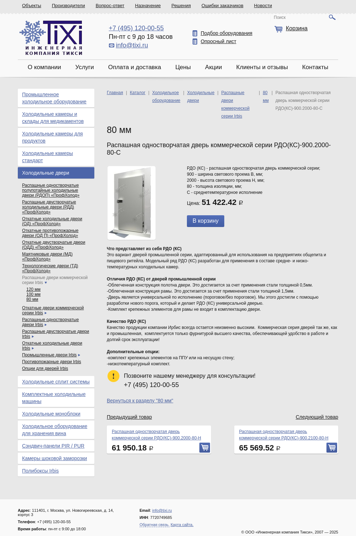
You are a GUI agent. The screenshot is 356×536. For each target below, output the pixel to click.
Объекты (31, 5)
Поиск (280, 17)
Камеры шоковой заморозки (54, 458)
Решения (181, 5)
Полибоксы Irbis (40, 471)
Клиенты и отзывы (262, 67)
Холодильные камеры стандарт (47, 156)
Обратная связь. (154, 524)
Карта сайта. (182, 524)
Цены (183, 67)
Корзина (297, 28)
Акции (213, 67)
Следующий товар (317, 417)
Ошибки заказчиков (222, 5)
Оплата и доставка (134, 67)
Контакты (315, 67)
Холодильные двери (45, 173)
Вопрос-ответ (110, 5)
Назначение (148, 5)
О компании (44, 67)
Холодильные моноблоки (51, 414)
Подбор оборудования (226, 33)
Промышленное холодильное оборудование (54, 98)
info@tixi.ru (132, 45)
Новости (263, 5)
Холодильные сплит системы (56, 382)
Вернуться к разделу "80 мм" (140, 400)
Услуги (84, 67)
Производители (68, 5)
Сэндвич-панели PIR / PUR (53, 446)
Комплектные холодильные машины (53, 397)
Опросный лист (218, 41)
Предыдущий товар (129, 417)
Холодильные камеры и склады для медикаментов (53, 117)
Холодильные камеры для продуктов (52, 137)
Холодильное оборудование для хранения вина (54, 429)
